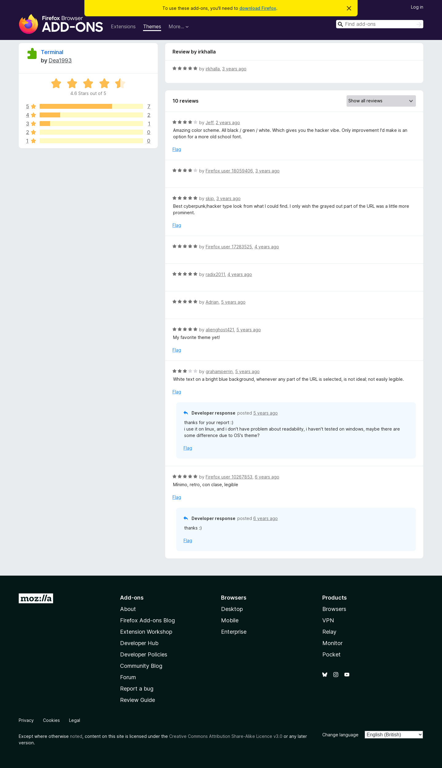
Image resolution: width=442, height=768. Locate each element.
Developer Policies (143, 654)
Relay (329, 631)
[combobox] (379, 24)
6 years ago (267, 476)
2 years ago (228, 122)
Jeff (209, 122)
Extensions (123, 26)
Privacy (26, 720)
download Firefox (257, 8)
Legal (74, 720)
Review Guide (137, 700)
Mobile (229, 620)
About (128, 609)
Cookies (51, 720)
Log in (417, 7)
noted (76, 736)
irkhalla (213, 68)
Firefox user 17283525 (229, 246)
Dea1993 (60, 60)
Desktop (232, 609)
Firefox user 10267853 (229, 476)
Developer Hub (139, 643)
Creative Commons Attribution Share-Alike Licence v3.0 (225, 736)
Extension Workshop (146, 631)
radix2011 (215, 274)
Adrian (212, 302)
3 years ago (234, 68)
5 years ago (233, 302)
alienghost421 (220, 329)
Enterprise (233, 631)
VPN (328, 620)
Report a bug (136, 688)
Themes (152, 26)
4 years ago (266, 246)
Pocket (331, 654)
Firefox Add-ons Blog (147, 620)
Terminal (52, 52)
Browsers (334, 609)
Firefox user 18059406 (229, 170)
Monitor (332, 643)
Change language (340, 734)
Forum (128, 677)
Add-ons (132, 597)
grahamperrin (219, 371)
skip (210, 198)
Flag (177, 149)
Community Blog (141, 666)
